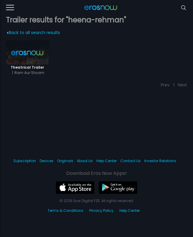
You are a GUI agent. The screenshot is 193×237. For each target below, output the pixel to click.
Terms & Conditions (65, 210)
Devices (46, 160)
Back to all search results (33, 33)
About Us (85, 160)
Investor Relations (160, 160)
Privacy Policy (101, 210)
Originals (65, 160)
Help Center (106, 160)
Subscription (24, 160)
